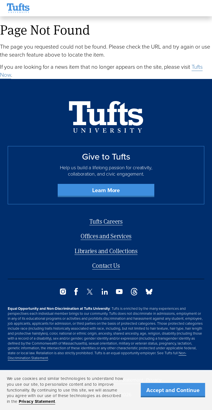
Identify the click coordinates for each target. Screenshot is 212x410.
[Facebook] (76, 293)
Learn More (106, 190)
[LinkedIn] (105, 293)
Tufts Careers (106, 221)
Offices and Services (106, 236)
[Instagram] (63, 293)
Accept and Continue (173, 390)
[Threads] (134, 294)
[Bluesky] (149, 293)
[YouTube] (119, 292)
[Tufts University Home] (18, 8)
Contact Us (106, 265)
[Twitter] (89, 293)
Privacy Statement (37, 401)
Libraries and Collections (106, 251)
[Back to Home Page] (106, 117)
